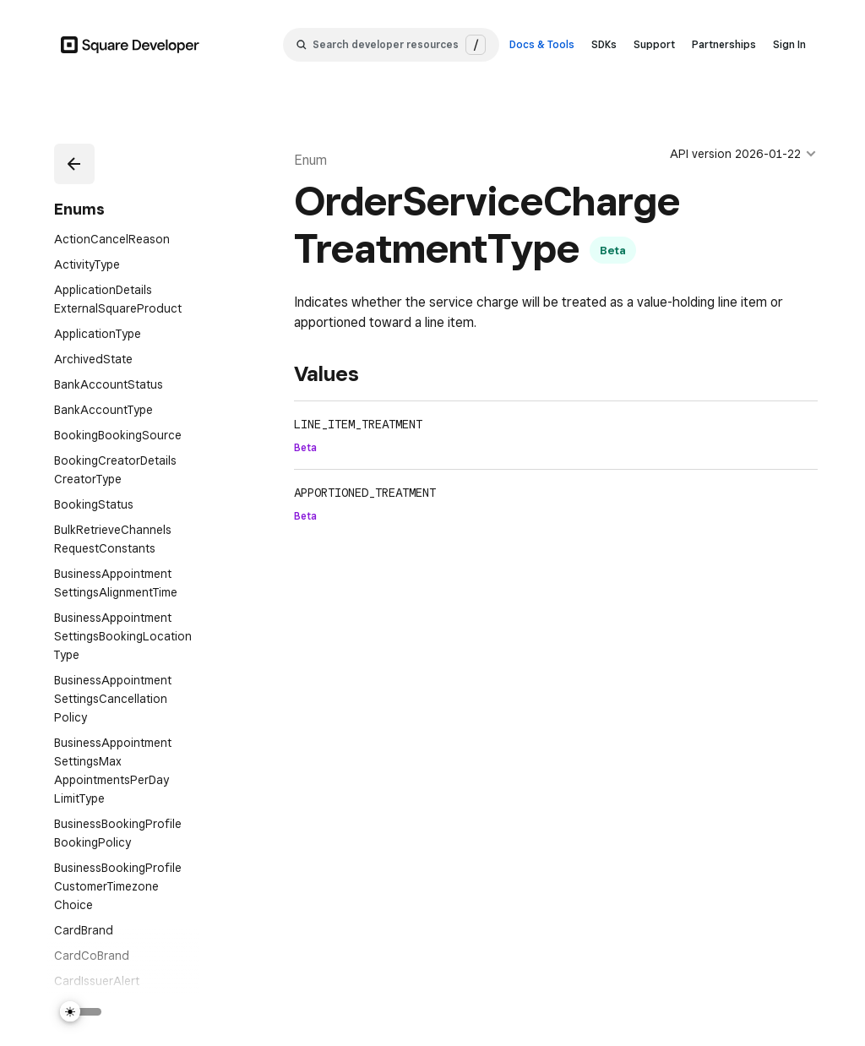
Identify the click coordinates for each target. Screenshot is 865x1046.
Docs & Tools (541, 44)
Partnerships (724, 44)
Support (654, 44)
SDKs (604, 44)
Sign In (789, 44)
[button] (74, 164)
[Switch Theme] (81, 1011)
